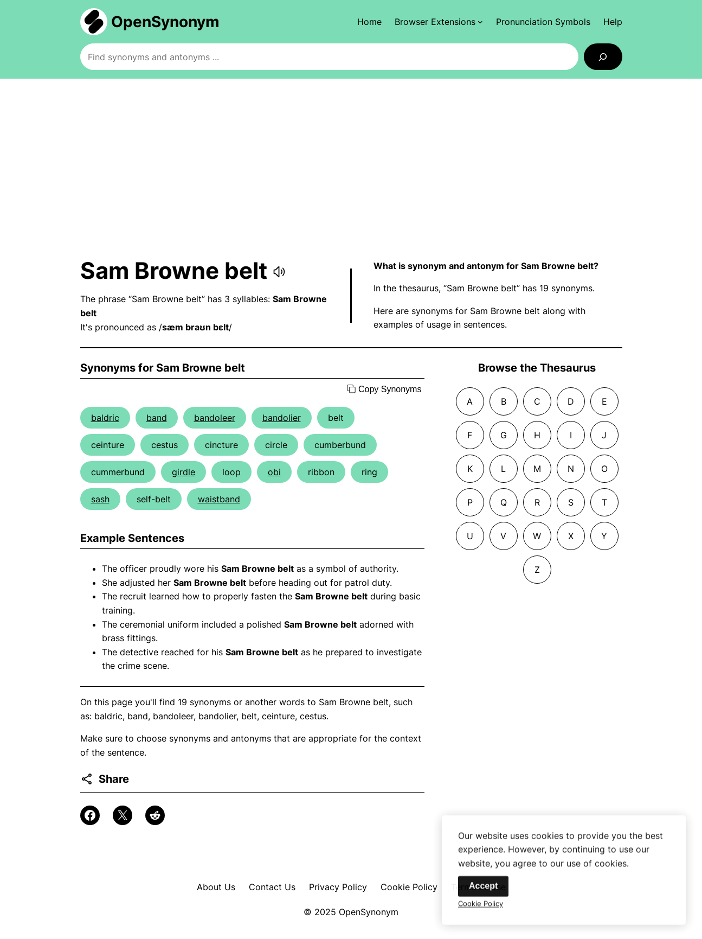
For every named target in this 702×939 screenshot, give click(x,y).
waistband (219, 499)
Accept (483, 891)
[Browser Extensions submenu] (439, 22)
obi (274, 472)
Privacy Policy (338, 886)
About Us (216, 886)
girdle (183, 472)
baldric (105, 417)
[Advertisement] (351, 168)
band (156, 417)
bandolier (281, 417)
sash (100, 499)
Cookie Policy (409, 886)
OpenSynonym (165, 21)
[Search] (603, 56)
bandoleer (214, 417)
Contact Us (272, 886)
